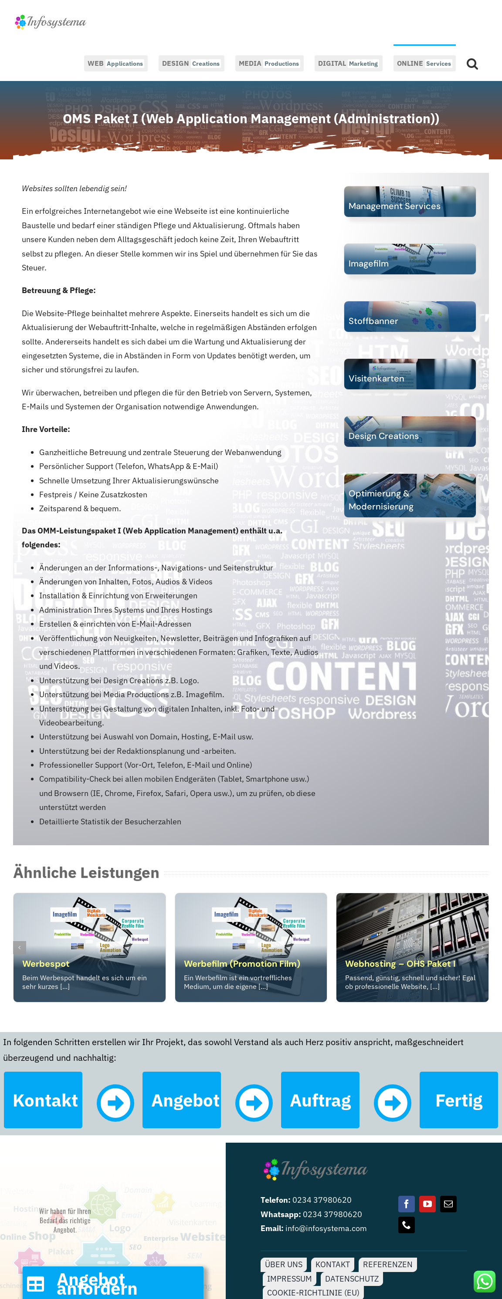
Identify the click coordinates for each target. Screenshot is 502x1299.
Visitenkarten (376, 378)
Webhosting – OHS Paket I (400, 963)
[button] (472, 62)
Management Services (395, 206)
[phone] (406, 1225)
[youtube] (427, 1204)
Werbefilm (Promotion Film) (242, 963)
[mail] (448, 1204)
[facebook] (406, 1204)
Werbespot (46, 963)
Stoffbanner (373, 321)
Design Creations (384, 436)
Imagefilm (369, 263)
